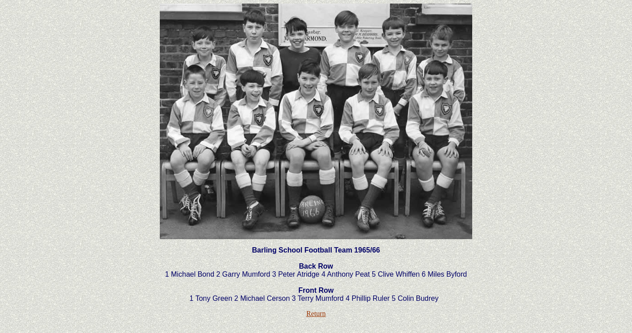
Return (316, 313)
